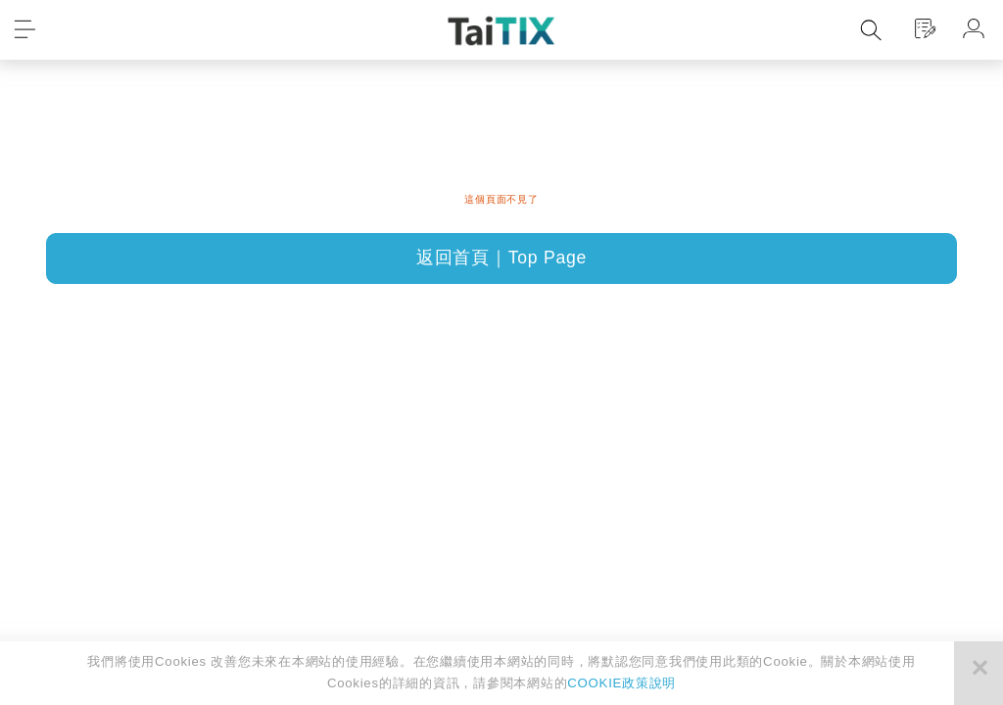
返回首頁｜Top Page (501, 257)
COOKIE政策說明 (621, 683)
